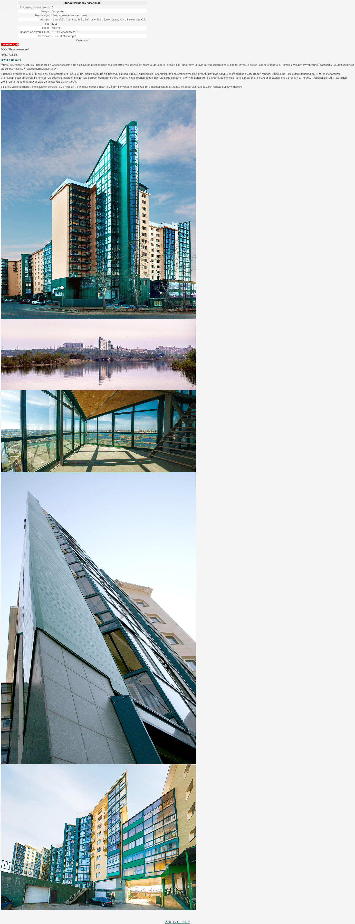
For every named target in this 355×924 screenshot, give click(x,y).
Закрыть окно (177, 922)
